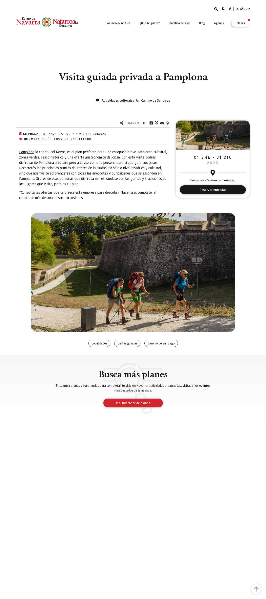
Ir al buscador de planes (133, 403)
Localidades (99, 343)
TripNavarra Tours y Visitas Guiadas (73, 133)
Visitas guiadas (127, 343)
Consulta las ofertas (36, 192)
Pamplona (26, 151)
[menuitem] (118, 23)
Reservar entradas (212, 190)
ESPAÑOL (243, 9)
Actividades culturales (118, 100)
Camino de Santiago (155, 100)
